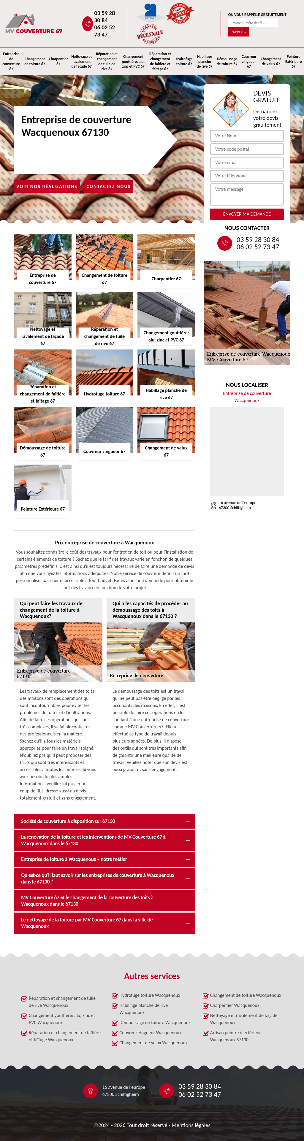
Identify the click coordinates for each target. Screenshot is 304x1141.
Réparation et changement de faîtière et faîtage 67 (160, 62)
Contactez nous (109, 186)
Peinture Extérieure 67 (293, 61)
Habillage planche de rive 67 (205, 61)
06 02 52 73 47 (104, 31)
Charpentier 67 (58, 61)
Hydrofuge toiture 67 (184, 61)
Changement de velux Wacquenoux (153, 1042)
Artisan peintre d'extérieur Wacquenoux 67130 (235, 1036)
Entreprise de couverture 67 (11, 62)
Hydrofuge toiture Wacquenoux (149, 995)
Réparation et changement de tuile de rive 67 (107, 62)
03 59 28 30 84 (104, 16)
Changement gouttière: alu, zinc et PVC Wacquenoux (62, 1019)
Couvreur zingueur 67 (249, 61)
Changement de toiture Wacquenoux (245, 995)
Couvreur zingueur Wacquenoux (150, 1032)
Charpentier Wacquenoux (234, 1005)
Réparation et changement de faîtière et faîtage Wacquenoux (65, 1036)
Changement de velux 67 (271, 61)
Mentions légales (191, 1125)
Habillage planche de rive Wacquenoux (143, 1008)
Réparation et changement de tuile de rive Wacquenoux (62, 1001)
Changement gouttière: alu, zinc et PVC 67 (133, 61)
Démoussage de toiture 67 (227, 61)
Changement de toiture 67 (34, 61)
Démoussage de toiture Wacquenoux (155, 1022)
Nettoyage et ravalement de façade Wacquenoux (244, 1019)
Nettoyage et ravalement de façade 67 (81, 61)
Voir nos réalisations (46, 186)
